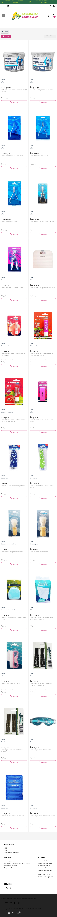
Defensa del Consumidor (34, 908)
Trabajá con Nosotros (10, 865)
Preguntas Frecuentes (11, 868)
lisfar (5, 32)
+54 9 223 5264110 (9, 861)
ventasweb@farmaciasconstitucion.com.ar (17, 863)
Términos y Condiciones (28, 898)
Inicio (5, 848)
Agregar (13, 102)
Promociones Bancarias (11, 852)
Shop (5, 850)
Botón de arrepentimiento (15, 908)
